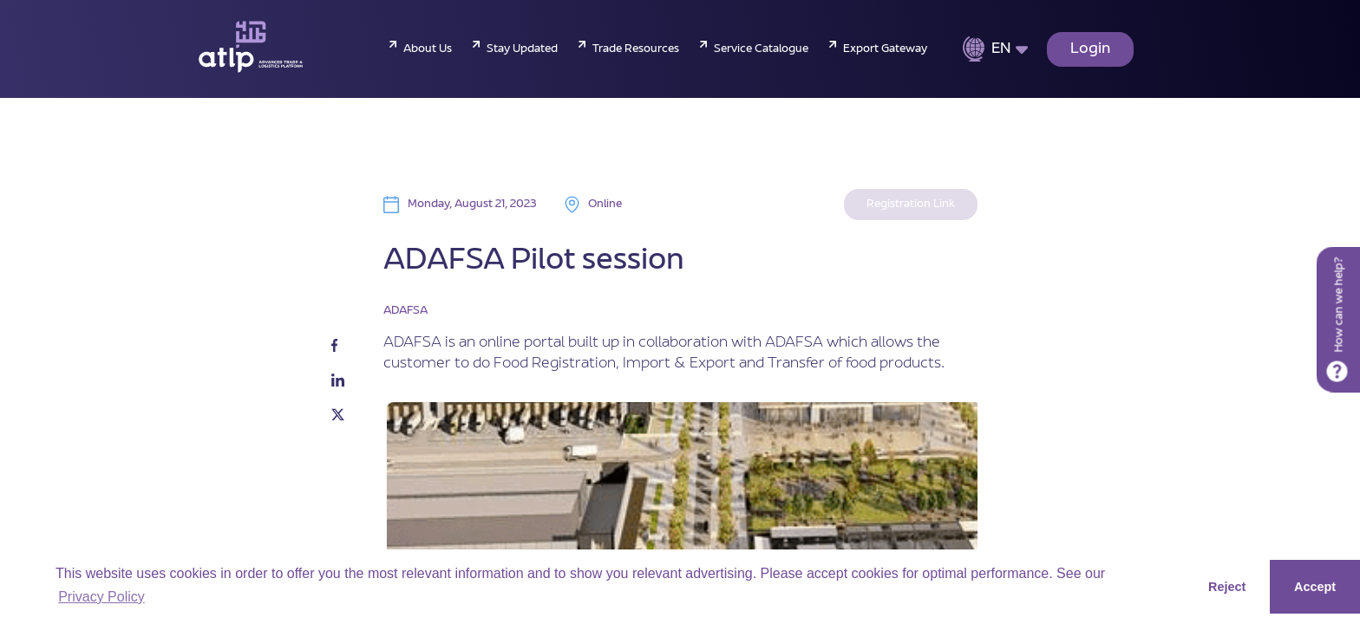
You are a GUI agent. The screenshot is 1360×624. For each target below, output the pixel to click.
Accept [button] (1315, 587)
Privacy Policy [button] (101, 596)
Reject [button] (1227, 587)
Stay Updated (522, 49)
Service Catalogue (761, 49)
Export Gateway (885, 49)
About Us (427, 49)
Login (1090, 49)
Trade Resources (635, 49)
